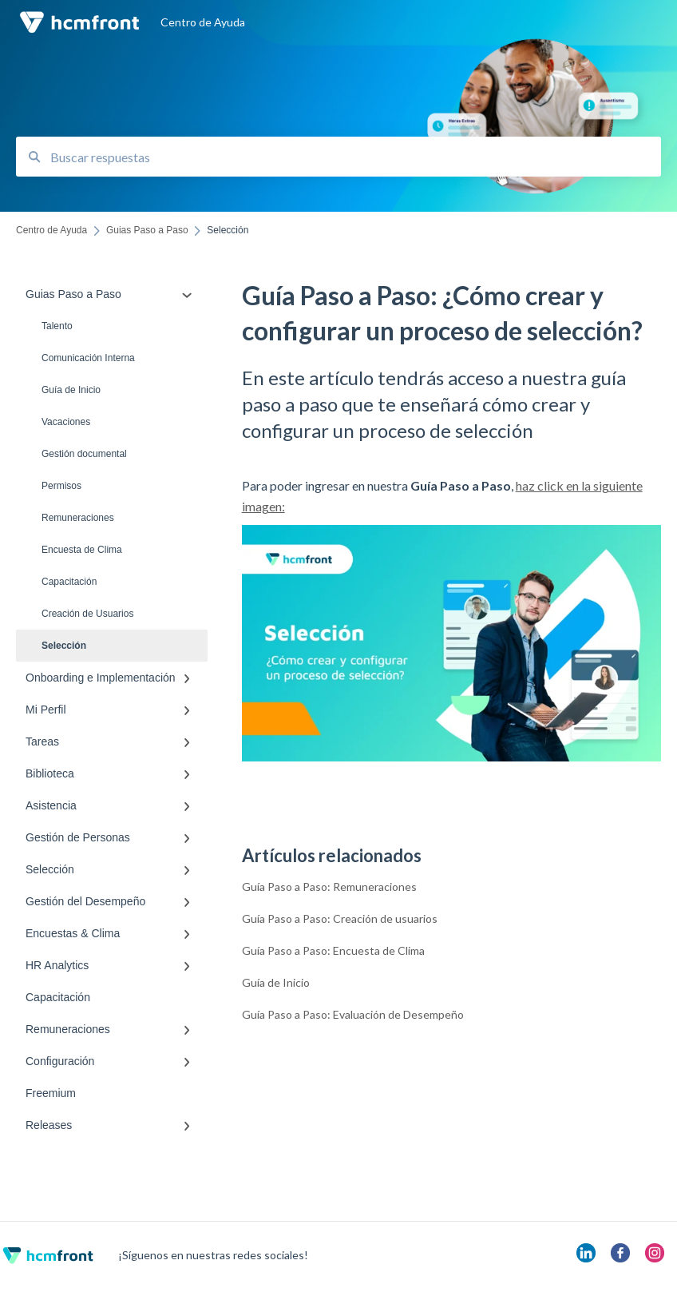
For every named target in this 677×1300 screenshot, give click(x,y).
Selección (64, 645)
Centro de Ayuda (202, 22)
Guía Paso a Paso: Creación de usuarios (339, 918)
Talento (57, 326)
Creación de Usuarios (87, 613)
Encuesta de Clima (82, 549)
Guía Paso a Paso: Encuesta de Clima (333, 950)
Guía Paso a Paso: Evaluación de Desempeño (353, 1014)
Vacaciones (66, 421)
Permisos (61, 485)
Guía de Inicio (71, 390)
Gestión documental (84, 453)
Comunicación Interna (88, 358)
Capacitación (69, 581)
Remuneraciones (78, 517)
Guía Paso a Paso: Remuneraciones (329, 886)
